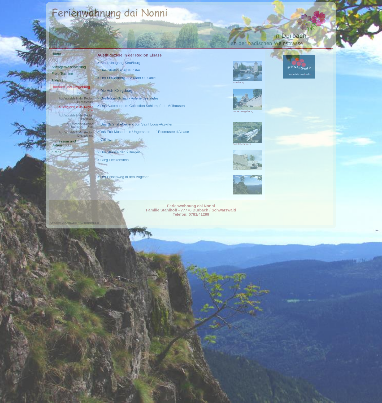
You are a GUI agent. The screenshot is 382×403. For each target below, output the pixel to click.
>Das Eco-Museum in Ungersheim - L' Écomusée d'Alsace (143, 132)
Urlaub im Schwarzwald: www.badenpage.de (74, 223)
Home (56, 54)
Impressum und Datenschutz (63, 143)
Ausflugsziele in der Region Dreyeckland (76, 134)
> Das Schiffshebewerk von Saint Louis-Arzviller (134, 124)
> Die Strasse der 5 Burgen (118, 152)
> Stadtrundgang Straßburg (118, 63)
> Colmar (104, 139)
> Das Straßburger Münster (118, 70)
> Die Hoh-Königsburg (114, 91)
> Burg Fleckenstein (113, 160)
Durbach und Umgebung (70, 87)
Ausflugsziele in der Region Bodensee (76, 117)
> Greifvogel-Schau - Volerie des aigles (128, 98)
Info (54, 60)
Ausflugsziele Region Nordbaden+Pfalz (80, 125)
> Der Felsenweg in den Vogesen (123, 177)
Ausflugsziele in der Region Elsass (76, 108)
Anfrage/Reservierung (68, 67)
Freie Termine (62, 74)
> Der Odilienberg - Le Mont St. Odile (126, 78)
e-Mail (56, 152)
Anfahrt (57, 80)
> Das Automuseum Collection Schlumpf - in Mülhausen (141, 106)
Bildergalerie (85, 93)
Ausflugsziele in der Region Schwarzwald (76, 100)
